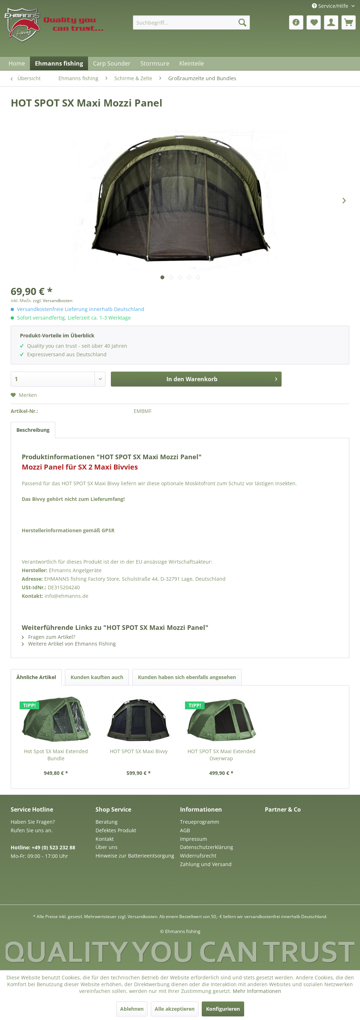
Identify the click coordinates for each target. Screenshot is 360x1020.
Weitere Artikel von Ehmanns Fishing (69, 643)
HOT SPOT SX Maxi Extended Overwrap (221, 755)
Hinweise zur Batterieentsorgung (135, 855)
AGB (185, 830)
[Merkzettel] (314, 22)
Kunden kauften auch (97, 677)
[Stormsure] (154, 63)
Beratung (107, 821)
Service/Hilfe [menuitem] (331, 5)
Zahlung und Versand (206, 864)
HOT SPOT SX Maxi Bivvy (139, 751)
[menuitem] (191, 22)
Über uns (107, 847)
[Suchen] (242, 22)
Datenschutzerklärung (206, 847)
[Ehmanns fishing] (59, 63)
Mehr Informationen (257, 991)
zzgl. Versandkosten (52, 300)
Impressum (193, 838)
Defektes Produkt (116, 830)
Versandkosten (142, 916)
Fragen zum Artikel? (48, 636)
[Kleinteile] (191, 63)
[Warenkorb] (348, 22)
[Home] (17, 63)
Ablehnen (132, 1008)
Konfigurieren (223, 1008)
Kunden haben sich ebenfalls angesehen (187, 677)
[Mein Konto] (331, 22)
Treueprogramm (199, 821)
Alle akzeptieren (175, 1008)
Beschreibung (33, 429)
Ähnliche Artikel (36, 677)
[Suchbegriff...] (191, 22)
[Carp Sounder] (111, 63)
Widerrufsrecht (198, 855)
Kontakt (105, 838)
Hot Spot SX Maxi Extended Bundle (56, 755)
